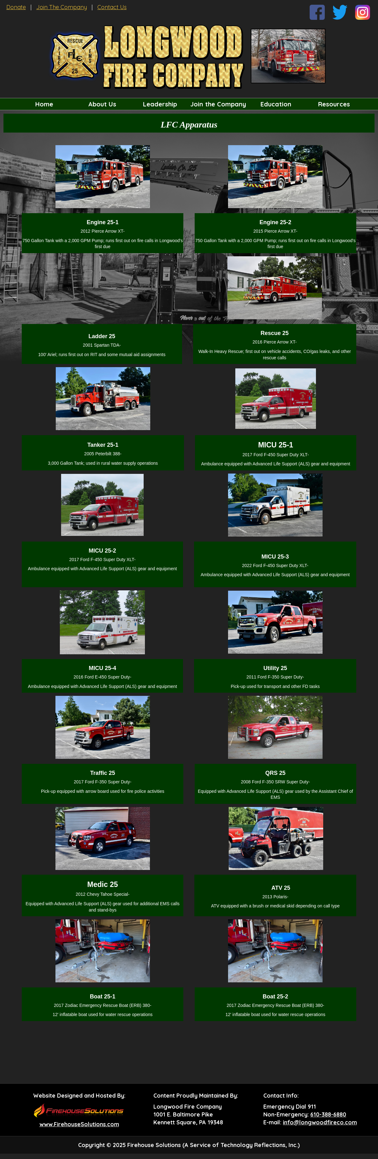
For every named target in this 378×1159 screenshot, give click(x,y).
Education (276, 104)
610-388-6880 (328, 1114)
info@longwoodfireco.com (320, 1122)
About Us (102, 104)
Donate (16, 7)
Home (44, 104)
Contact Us (112, 7)
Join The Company (61, 7)
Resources (334, 104)
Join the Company (218, 104)
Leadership (160, 104)
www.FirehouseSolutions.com (79, 1124)
